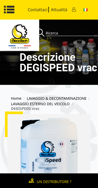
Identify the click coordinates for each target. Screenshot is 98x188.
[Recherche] (41, 33)
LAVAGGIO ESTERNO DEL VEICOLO (40, 104)
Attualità (59, 10)
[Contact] (74, 10)
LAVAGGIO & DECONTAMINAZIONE (57, 98)
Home (16, 98)
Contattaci (38, 10)
